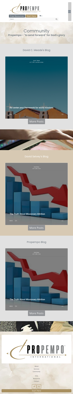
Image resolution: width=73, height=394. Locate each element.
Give (36, 376)
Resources (36, 378)
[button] (69, 11)
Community (36, 371)
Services (36, 369)
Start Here (31, 16)
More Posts (36, 121)
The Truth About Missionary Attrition (27, 214)
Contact (36, 381)
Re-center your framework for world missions (31, 107)
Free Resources (17, 16)
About (36, 366)
